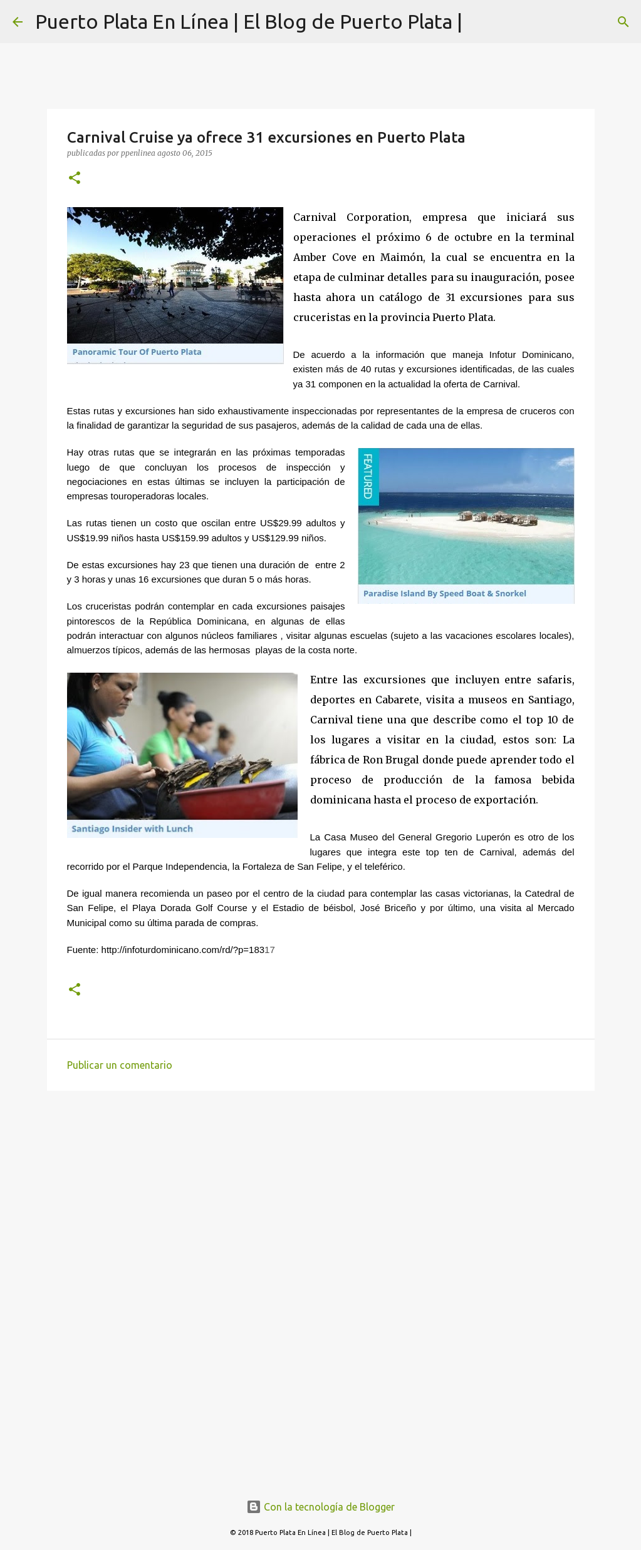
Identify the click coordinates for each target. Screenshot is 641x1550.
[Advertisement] (321, 1197)
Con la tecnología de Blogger (320, 1506)
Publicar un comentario (119, 1065)
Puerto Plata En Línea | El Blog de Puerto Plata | (248, 21)
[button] (74, 178)
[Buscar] (623, 22)
